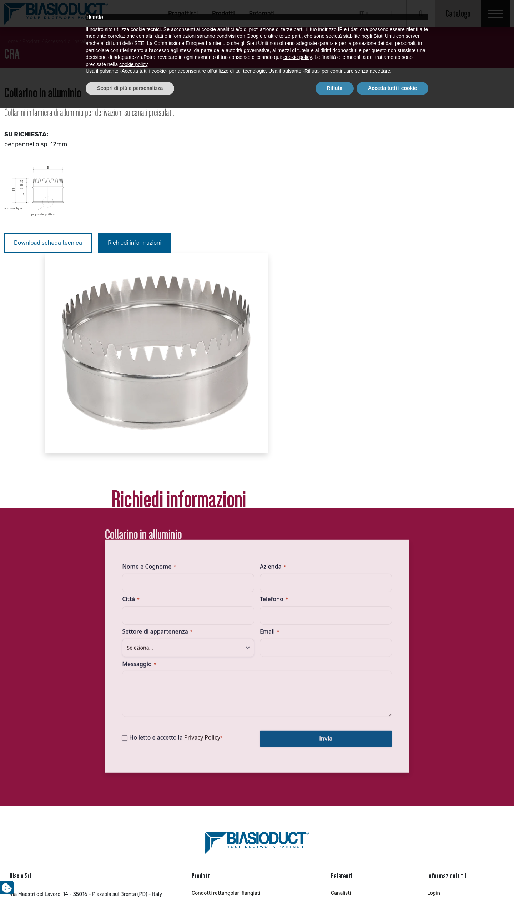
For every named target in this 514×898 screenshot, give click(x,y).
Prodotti (223, 13)
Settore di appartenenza (163, 452)
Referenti (261, 13)
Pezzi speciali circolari (217, 754)
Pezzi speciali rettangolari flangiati (231, 718)
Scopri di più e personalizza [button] (130, 878)
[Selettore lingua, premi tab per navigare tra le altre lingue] (363, 13)
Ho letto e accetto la (182, 558)
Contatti (436, 754)
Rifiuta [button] (335, 878)
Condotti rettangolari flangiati (226, 709)
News (433, 745)
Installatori (343, 754)
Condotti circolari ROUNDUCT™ (227, 745)
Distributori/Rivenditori (358, 718)
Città (137, 419)
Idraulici (340, 727)
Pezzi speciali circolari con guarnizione (236, 736)
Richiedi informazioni (135, 242)
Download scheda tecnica (48, 242)
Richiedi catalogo (447, 727)
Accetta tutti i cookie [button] (392, 878)
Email (269, 452)
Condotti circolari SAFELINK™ (225, 727)
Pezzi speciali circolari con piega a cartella (240, 772)
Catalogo (457, 14)
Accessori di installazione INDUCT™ (232, 781)
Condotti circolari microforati (225, 763)
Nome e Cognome (155, 387)
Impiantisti (343, 736)
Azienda (273, 387)
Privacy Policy (208, 558)
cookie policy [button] (297, 848)
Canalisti (341, 709)
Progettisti (183, 13)
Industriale (343, 745)
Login (433, 709)
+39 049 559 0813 (40, 722)
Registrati (438, 718)
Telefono (274, 419)
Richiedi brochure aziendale (459, 736)
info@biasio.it (25, 733)
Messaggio (145, 484)
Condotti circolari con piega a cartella (235, 790)
